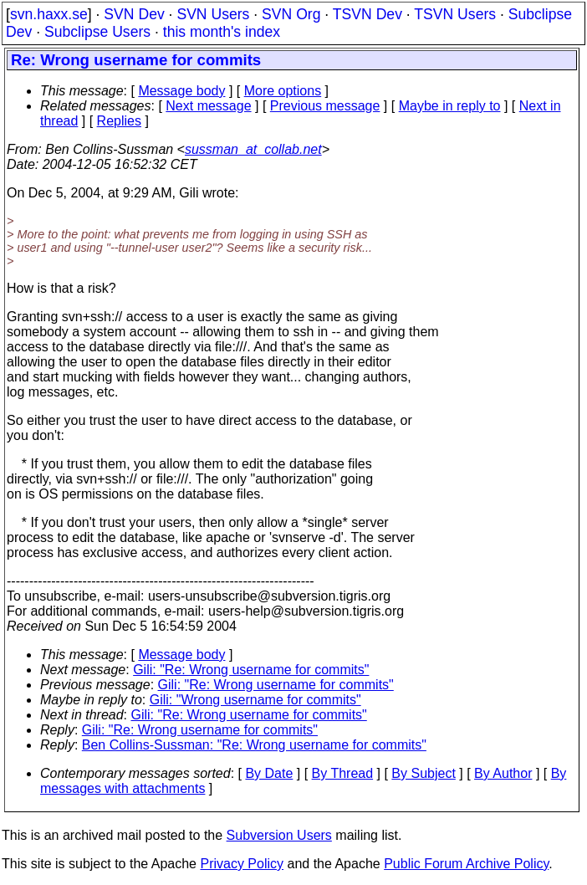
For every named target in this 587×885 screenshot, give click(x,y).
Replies (119, 121)
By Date (269, 773)
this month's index (221, 31)
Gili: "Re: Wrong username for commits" (251, 669)
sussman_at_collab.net (253, 149)
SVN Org (291, 14)
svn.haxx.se (49, 14)
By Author (503, 773)
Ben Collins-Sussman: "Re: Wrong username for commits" (254, 745)
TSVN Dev (367, 14)
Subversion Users (279, 835)
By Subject (423, 773)
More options (283, 91)
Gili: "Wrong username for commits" (255, 700)
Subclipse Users (97, 31)
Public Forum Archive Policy (466, 864)
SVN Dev (134, 14)
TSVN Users (455, 14)
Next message (208, 106)
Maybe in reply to (450, 106)
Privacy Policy (241, 864)
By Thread (343, 773)
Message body (181, 91)
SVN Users (212, 14)
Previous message (325, 106)
